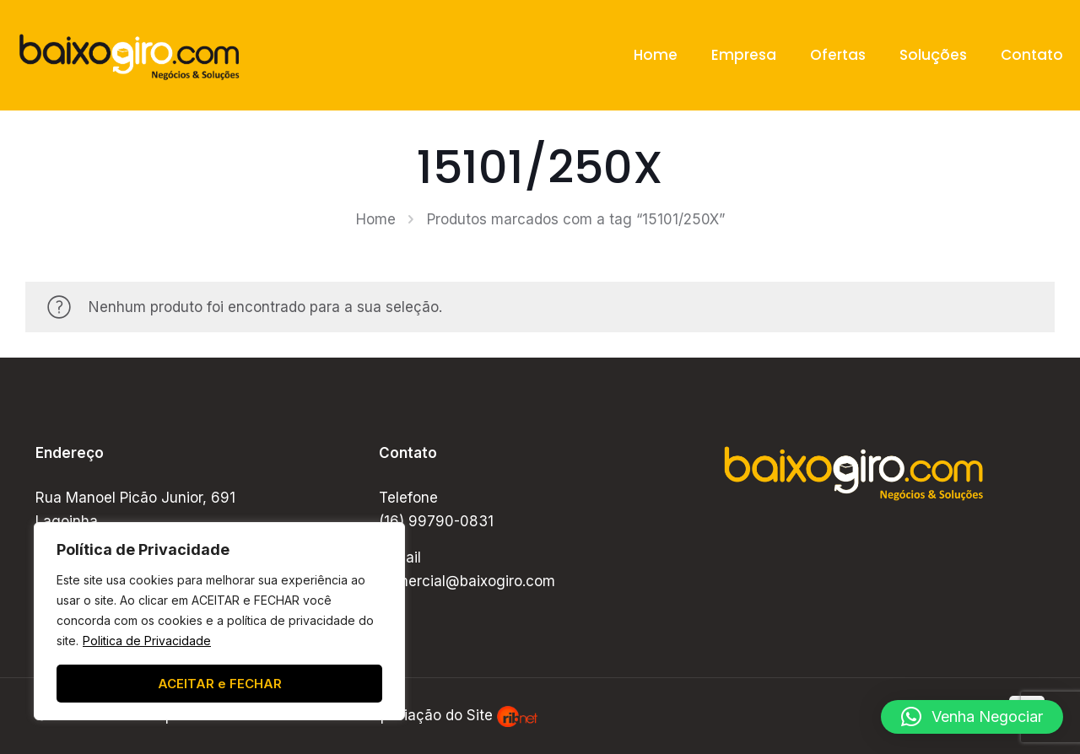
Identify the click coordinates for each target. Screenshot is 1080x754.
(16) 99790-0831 (436, 521)
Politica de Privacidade (147, 640)
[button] (972, 717)
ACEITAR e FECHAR (220, 684)
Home (376, 219)
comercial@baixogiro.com (467, 581)
